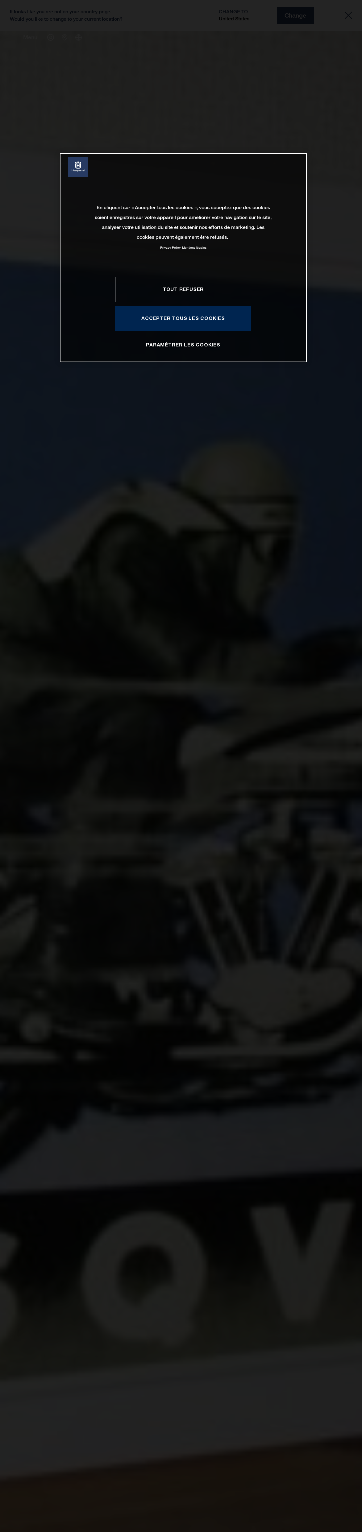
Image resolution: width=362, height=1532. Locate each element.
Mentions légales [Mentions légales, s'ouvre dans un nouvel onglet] (194, 248)
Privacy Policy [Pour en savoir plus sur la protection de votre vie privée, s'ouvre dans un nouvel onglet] (170, 248)
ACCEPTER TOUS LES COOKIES (183, 318)
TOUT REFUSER (183, 289)
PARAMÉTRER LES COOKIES (183, 344)
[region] (183, 257)
